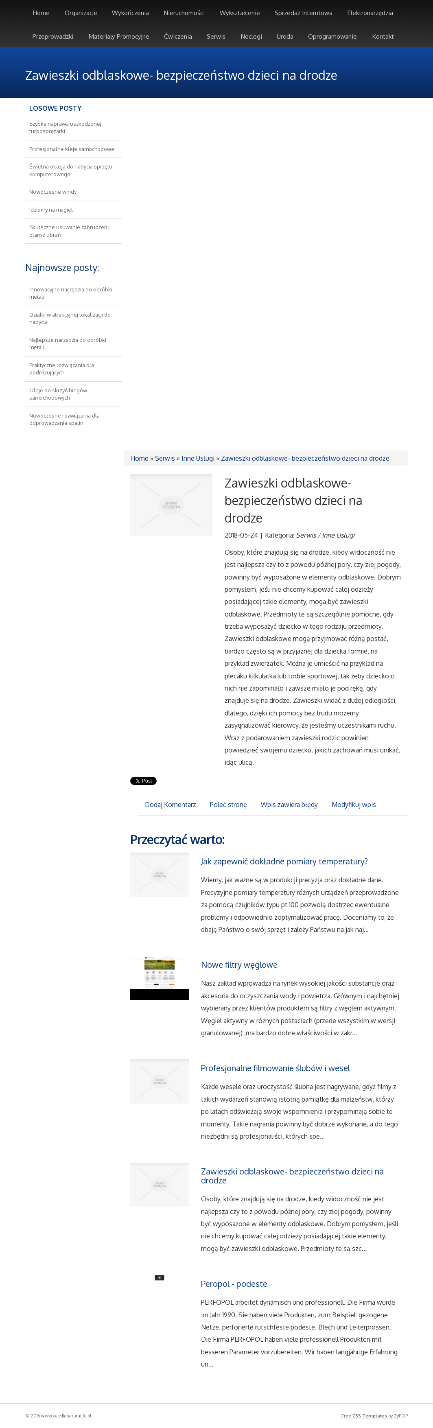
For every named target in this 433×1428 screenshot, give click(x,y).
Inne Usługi (198, 458)
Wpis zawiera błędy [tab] (289, 804)
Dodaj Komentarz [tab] (170, 804)
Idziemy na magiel (51, 209)
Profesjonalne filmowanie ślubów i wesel (275, 1068)
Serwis (165, 458)
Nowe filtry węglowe (239, 964)
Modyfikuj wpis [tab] (354, 804)
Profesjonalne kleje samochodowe (71, 149)
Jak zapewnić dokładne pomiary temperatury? (284, 861)
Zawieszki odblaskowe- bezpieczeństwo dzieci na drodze (305, 458)
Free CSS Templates (364, 1416)
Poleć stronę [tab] (228, 804)
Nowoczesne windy (53, 191)
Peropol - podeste (234, 1283)
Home (139, 458)
